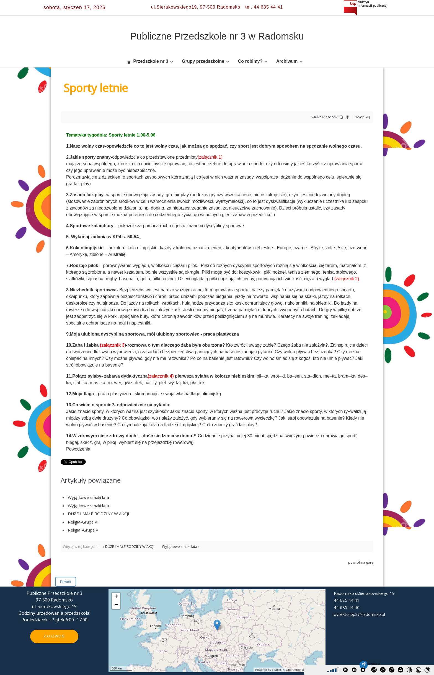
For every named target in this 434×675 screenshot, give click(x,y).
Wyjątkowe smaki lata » (181, 546)
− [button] (116, 605)
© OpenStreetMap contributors (303, 669)
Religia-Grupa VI (83, 522)
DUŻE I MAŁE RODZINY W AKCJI (98, 513)
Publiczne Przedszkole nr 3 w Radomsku (217, 36)
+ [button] (116, 597)
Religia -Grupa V (83, 530)
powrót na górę (360, 562)
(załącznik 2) (346, 278)
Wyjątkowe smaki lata (88, 497)
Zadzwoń (54, 636)
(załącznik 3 (112, 345)
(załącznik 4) (161, 376)
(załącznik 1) (210, 157)
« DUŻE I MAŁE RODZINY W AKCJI (128, 546)
